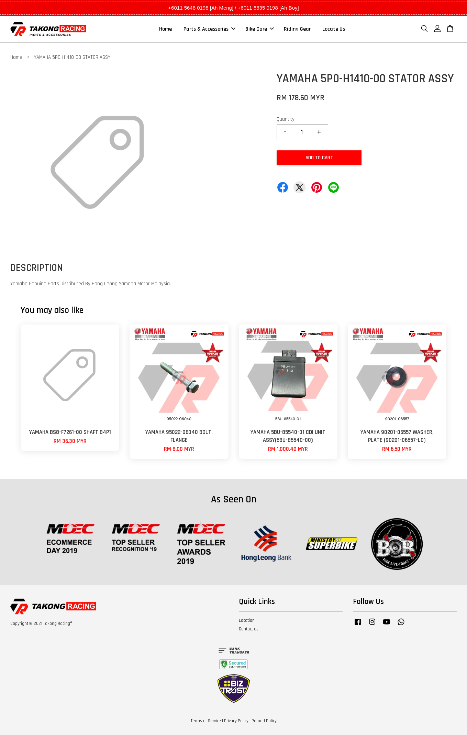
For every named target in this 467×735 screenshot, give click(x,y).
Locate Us (333, 29)
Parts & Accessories (209, 29)
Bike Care (259, 29)
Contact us (248, 629)
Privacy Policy (236, 721)
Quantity (285, 119)
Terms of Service (206, 721)
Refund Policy (264, 721)
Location (247, 620)
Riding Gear (297, 29)
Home (165, 29)
